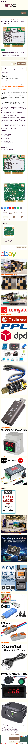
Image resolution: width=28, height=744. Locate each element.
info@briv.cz (21, 84)
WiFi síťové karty (13, 213)
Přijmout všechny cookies (14, 738)
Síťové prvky (5, 213)
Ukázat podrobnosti (4, 738)
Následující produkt (21, 247)
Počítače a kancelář (6, 212)
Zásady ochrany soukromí (14, 734)
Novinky (21, 212)
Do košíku (21, 63)
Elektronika (15, 212)
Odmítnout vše (14, 741)
